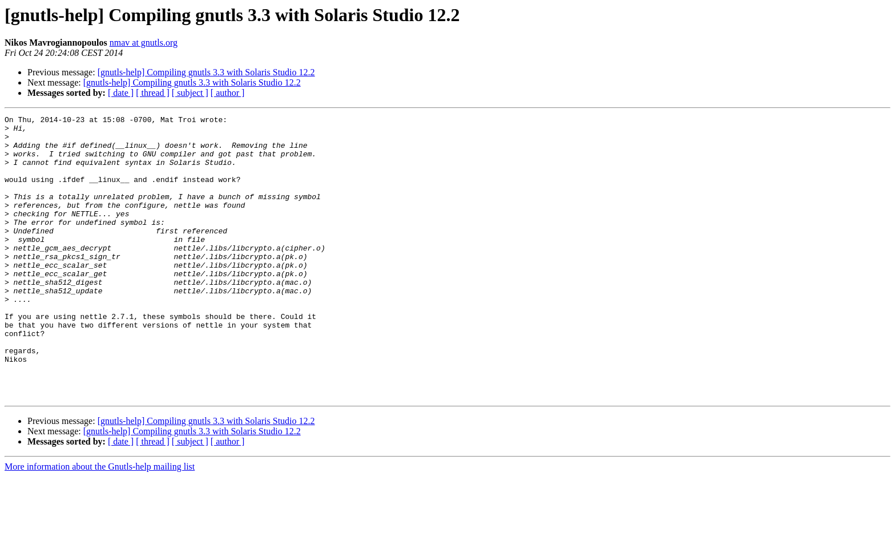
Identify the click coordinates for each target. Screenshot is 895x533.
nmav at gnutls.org (144, 42)
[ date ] (121, 93)
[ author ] (228, 93)
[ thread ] (153, 93)
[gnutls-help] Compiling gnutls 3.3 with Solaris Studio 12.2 (206, 72)
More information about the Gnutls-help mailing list (100, 523)
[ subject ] (190, 93)
